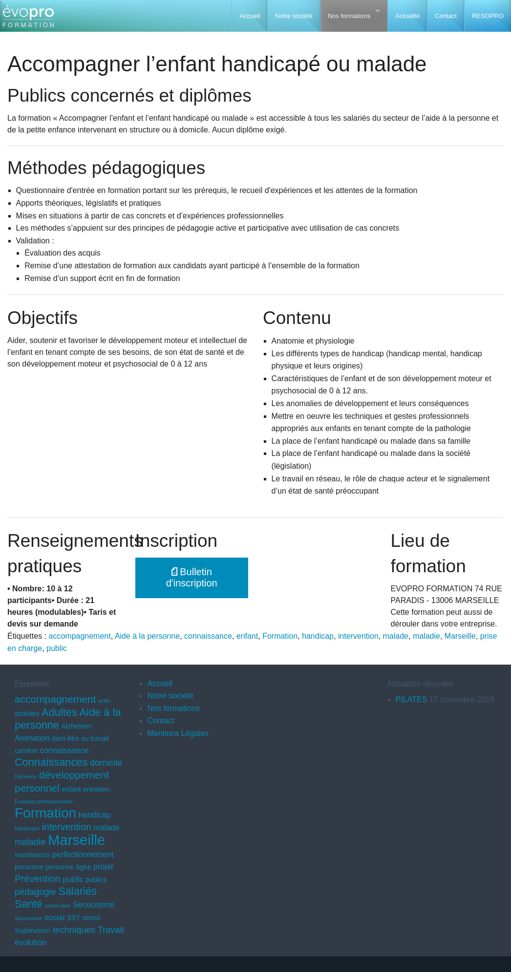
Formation (280, 636)
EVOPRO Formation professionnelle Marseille (28, 20)
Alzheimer (77, 726)
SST (73, 918)
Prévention (38, 878)
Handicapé (27, 828)
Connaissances (51, 762)
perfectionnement (83, 854)
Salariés (77, 891)
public (56, 648)
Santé (29, 904)
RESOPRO (488, 16)
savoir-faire (58, 905)
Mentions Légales (178, 733)
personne (29, 867)
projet (103, 866)
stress (91, 918)
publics (96, 880)
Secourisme (94, 904)
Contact (446, 16)
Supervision (32, 930)
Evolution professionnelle (43, 801)
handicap (318, 636)
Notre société (294, 16)
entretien (96, 789)
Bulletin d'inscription (191, 577)
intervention (358, 636)
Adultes (59, 712)
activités (27, 713)
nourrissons (32, 855)
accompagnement (80, 636)
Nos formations (349, 16)
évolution (30, 942)
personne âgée (68, 867)
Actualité (407, 16)
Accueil (249, 16)
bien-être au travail (80, 738)
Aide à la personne (147, 636)
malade (395, 636)
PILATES (411, 699)
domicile (106, 763)
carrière (26, 751)
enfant (247, 636)
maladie (426, 636)
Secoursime (28, 918)
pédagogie (35, 892)
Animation (32, 738)
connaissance (208, 636)
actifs (104, 701)
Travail (111, 930)
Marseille (460, 636)
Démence (26, 776)
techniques (74, 930)
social (54, 917)
